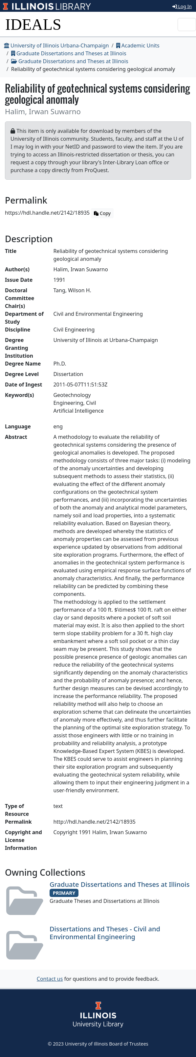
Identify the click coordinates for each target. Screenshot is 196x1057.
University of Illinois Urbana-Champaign (56, 45)
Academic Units (138, 45)
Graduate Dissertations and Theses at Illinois (68, 53)
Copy (102, 213)
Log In (182, 6)
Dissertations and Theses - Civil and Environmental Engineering (105, 932)
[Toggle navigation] (187, 24)
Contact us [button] (50, 978)
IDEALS (33, 24)
